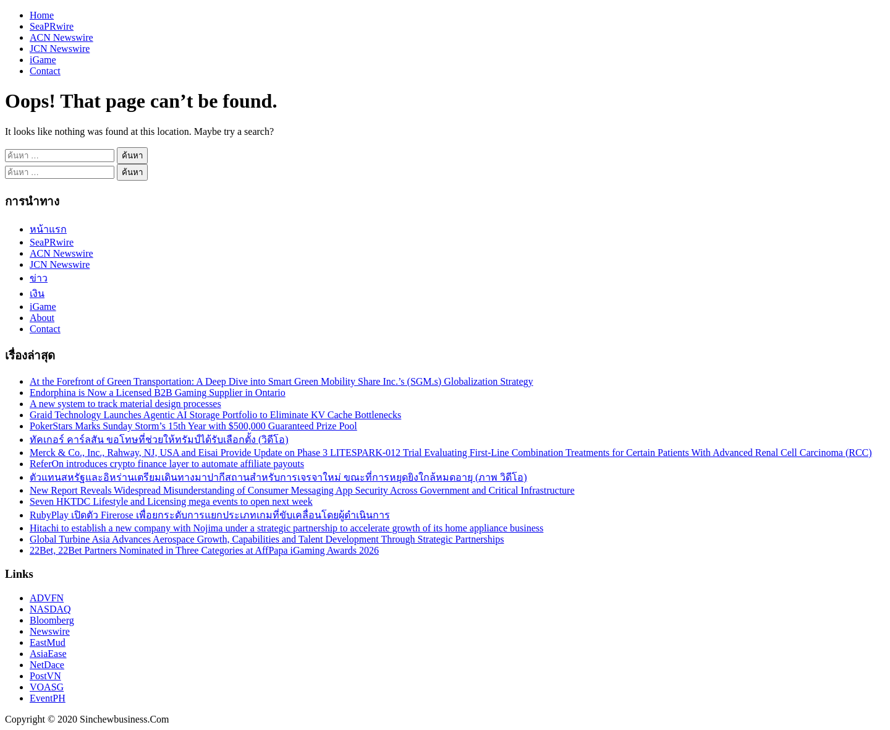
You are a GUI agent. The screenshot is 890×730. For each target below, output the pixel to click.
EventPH (48, 698)
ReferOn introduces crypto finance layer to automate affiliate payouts (167, 463)
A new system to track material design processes (125, 403)
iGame (43, 59)
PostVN (45, 676)
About (42, 317)
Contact (45, 71)
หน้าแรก (48, 229)
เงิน (37, 293)
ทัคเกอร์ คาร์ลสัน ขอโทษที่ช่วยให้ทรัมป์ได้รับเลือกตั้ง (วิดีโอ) (159, 439)
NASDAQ (50, 609)
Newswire (50, 631)
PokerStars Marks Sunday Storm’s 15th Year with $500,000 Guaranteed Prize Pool (193, 426)
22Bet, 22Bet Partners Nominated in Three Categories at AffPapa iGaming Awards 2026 (204, 550)
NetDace (47, 664)
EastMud (48, 642)
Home (42, 15)
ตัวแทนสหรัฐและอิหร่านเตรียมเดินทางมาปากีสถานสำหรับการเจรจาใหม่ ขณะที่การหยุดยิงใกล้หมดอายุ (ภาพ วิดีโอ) (278, 477)
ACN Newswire (61, 37)
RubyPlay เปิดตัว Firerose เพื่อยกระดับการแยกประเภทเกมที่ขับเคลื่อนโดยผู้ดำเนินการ (210, 515)
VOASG (47, 687)
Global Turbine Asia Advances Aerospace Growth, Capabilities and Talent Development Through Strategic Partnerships (267, 539)
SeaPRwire (52, 26)
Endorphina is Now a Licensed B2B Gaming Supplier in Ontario (158, 392)
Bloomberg (52, 620)
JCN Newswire (60, 48)
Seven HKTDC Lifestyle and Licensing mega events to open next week (171, 501)
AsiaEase (48, 653)
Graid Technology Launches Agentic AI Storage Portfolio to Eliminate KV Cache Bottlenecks (215, 415)
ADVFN (47, 598)
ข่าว (39, 278)
